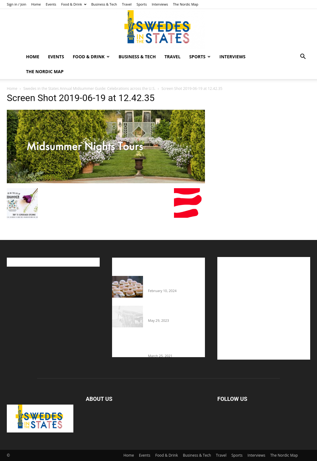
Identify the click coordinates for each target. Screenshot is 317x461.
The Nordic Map (185, 4)
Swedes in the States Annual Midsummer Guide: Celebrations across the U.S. (89, 88)
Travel (127, 4)
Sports (142, 4)
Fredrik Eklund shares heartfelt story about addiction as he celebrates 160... (173, 344)
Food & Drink (73, 4)
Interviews (160, 4)
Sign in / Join (16, 4)
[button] (302, 57)
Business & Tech (104, 4)
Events (51, 4)
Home (36, 4)
